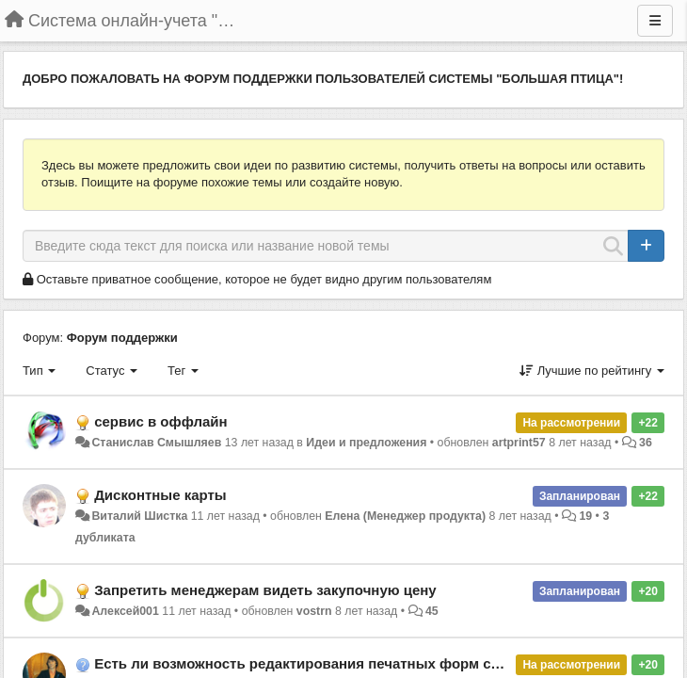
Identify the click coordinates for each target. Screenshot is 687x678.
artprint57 (519, 442)
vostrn (314, 611)
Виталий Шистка (139, 516)
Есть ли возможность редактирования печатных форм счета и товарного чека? (373, 663)
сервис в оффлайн (160, 421)
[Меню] (655, 21)
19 (585, 516)
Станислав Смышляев (156, 442)
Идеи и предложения (366, 442)
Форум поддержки (122, 338)
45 (432, 611)
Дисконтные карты (160, 495)
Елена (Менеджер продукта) (405, 516)
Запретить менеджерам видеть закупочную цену (265, 590)
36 (645, 442)
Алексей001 (124, 611)
